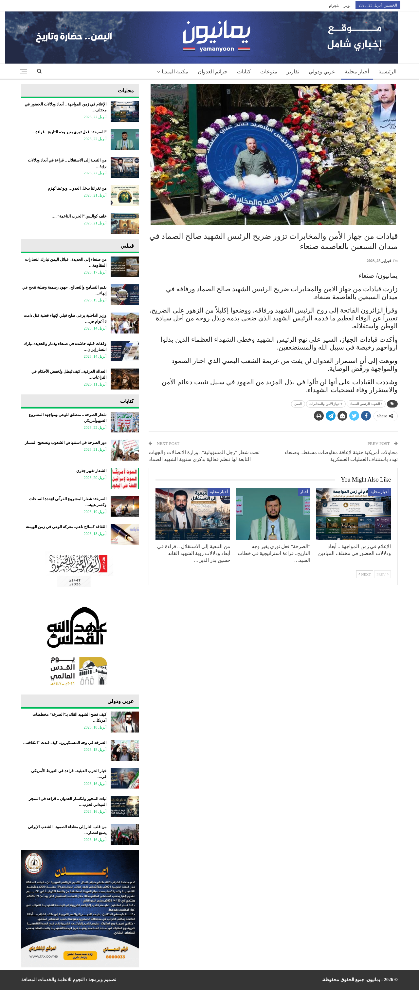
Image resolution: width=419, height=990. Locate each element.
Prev (382, 574)
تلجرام (334, 6)
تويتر (347, 6)
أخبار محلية (357, 71)
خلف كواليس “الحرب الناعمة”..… (78, 216)
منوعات (268, 71)
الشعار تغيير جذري (91, 470)
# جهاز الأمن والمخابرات (325, 404)
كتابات (244, 71)
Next (364, 574)
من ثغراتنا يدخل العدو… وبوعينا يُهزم (77, 188)
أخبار (304, 491)
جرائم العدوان (213, 71)
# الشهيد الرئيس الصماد (366, 404)
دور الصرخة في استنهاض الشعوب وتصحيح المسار (65, 442)
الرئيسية (387, 71)
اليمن (298, 404)
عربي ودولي (322, 71)
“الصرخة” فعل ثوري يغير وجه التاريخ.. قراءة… (68, 132)
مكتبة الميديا (175, 71)
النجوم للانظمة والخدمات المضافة (53, 979)
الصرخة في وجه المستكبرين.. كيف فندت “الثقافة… (64, 742)
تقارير (293, 71)
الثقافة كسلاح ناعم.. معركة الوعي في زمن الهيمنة (66, 526)
